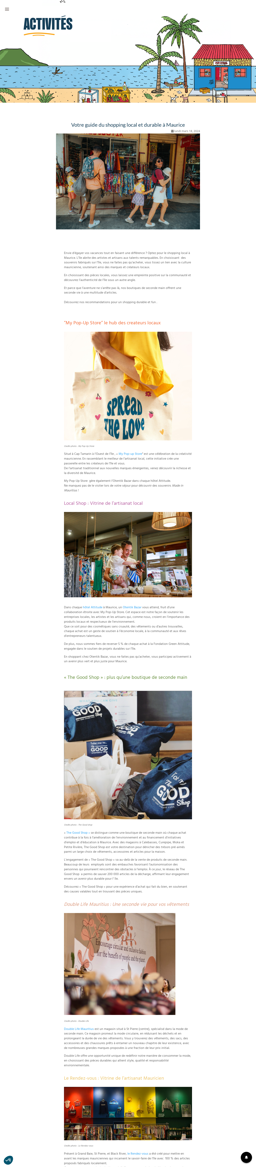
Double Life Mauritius (79, 1029)
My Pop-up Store (130, 454)
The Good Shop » (78, 833)
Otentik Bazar (132, 608)
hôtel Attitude (92, 608)
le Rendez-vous (137, 1154)
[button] (246, 1157)
